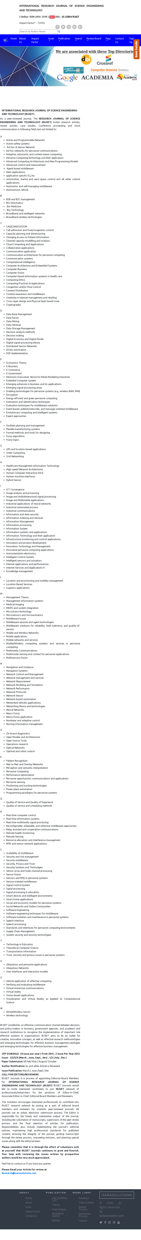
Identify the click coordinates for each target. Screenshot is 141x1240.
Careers (83, 1220)
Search (78, 38)
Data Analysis (59, 1209)
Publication (64, 38)
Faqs (108, 38)
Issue (51, 38)
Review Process (83, 1208)
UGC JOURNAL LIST (60, 1199)
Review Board (94, 38)
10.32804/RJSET (70, 16)
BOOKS (56, 1220)
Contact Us (119, 40)
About (28, 1202)
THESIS (56, 1205)
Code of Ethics (86, 1202)
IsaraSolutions (117, 1195)
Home (13, 38)
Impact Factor (35, 40)
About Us (22, 40)
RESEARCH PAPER (58, 1215)
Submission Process (85, 1215)
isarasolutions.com (111, 1216)
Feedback (84, 1198)
